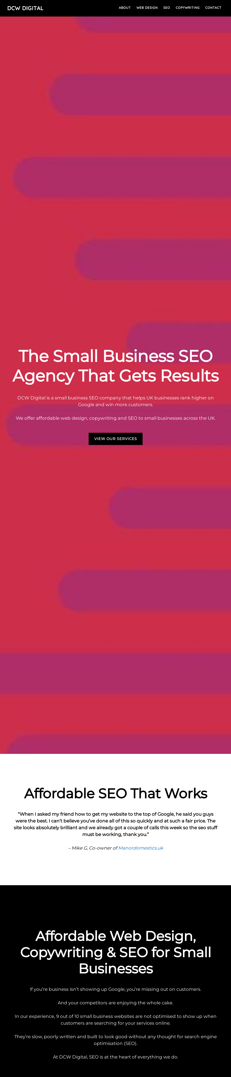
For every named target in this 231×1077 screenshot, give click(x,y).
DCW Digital (25, 8)
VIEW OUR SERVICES (115, 439)
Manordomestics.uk (140, 848)
